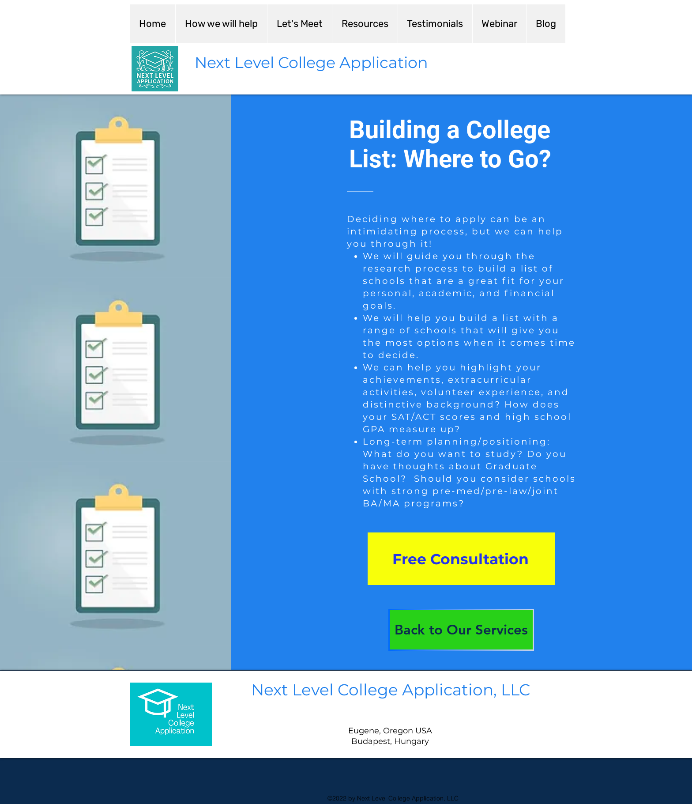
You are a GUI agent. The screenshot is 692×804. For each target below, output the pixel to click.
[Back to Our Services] (461, 630)
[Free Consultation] (461, 558)
